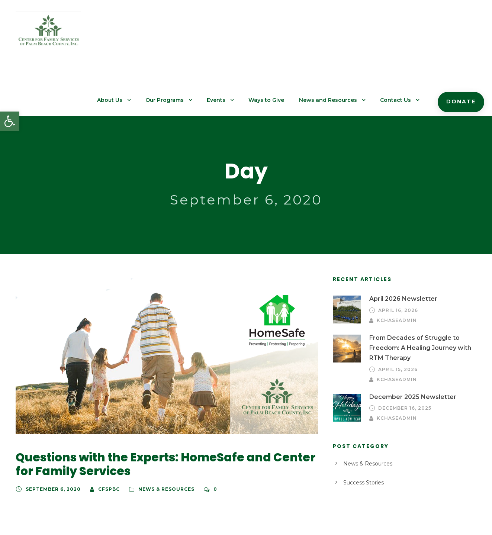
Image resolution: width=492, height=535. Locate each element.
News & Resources (159, 439)
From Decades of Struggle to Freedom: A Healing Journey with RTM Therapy (416, 297)
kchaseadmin (449, 260)
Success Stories (361, 422)
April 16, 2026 (396, 260)
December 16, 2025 (403, 347)
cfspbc (103, 439)
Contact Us (400, 34)
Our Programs (182, 34)
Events (232, 34)
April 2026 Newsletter (399, 249)
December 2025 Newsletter (407, 335)
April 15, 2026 (396, 318)
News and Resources (337, 34)
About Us (130, 34)
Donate (462, 35)
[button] (9, 121)
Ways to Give (280, 34)
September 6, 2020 (51, 439)
